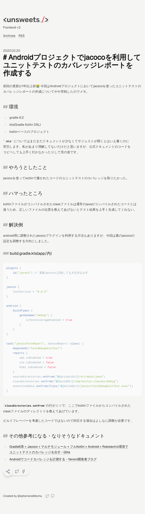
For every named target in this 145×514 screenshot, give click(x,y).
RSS (22, 36)
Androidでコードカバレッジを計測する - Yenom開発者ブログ (53, 459)
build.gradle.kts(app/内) (31, 253)
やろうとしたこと (28, 167)
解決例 (16, 225)
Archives (9, 36)
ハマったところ (26, 193)
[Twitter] (47, 496)
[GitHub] (52, 496)
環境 (13, 107)
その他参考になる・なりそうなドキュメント (57, 436)
